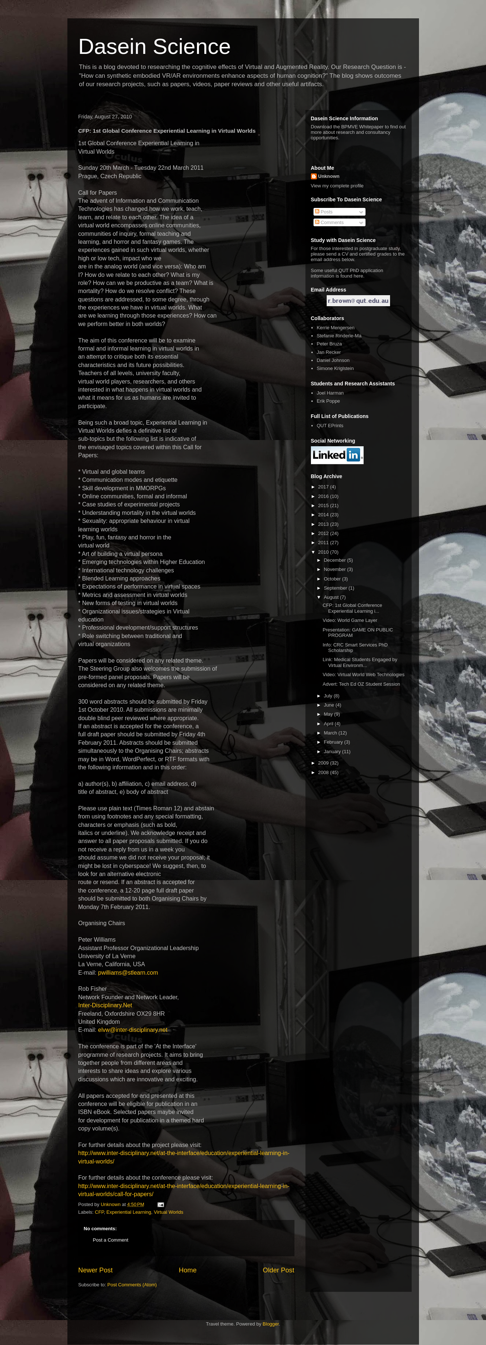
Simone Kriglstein (335, 368)
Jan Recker (329, 352)
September (336, 588)
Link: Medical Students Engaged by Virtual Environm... (360, 662)
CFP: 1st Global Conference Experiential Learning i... (352, 608)
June (329, 705)
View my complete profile (337, 185)
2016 (324, 496)
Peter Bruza (329, 344)
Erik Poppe (328, 401)
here (358, 276)
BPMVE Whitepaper (362, 126)
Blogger (271, 1324)
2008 (324, 772)
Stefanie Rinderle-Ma (339, 335)
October (333, 579)
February (334, 742)
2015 (324, 505)
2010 (324, 552)
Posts (324, 212)
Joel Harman (330, 393)
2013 (324, 524)
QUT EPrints (330, 425)
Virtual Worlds (168, 1212)
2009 (324, 763)
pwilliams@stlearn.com (128, 973)
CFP (99, 1212)
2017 (324, 487)
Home (188, 1270)
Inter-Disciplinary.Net (105, 1005)
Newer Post (95, 1270)
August (332, 597)
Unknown (329, 176)
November (335, 569)
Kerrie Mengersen (336, 327)
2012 (324, 533)
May (329, 714)
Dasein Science (154, 46)
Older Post (278, 1270)
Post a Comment (111, 1240)
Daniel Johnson (333, 360)
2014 (324, 514)
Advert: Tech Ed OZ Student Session (361, 684)
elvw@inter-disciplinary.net (132, 1030)
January (333, 751)
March (331, 733)
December (335, 560)
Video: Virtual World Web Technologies (364, 674)
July (329, 696)
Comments (329, 222)
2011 (324, 542)
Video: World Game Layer (350, 620)
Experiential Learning (129, 1212)
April (329, 723)
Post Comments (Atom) (132, 1284)
